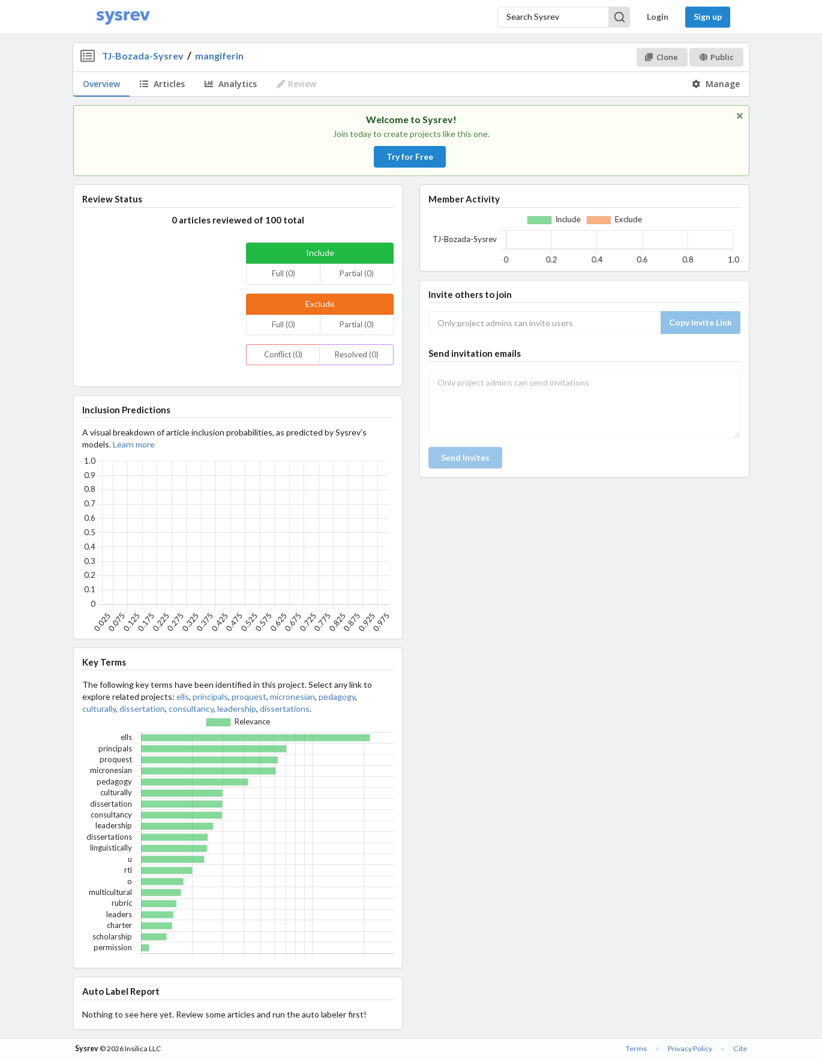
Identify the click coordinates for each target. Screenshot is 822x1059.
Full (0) (283, 273)
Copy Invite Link (700, 322)
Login (657, 16)
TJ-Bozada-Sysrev (143, 55)
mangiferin (219, 55)
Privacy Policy (690, 1048)
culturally (99, 708)
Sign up (708, 16)
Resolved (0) (357, 354)
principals (210, 696)
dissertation (142, 708)
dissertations (285, 708)
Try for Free (409, 156)
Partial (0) (357, 273)
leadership (236, 708)
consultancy (191, 708)
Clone (661, 57)
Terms (636, 1048)
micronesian (292, 696)
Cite (740, 1048)
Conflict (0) (283, 354)
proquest (249, 696)
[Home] (123, 17)
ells (182, 696)
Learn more (134, 444)
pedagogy (337, 696)
